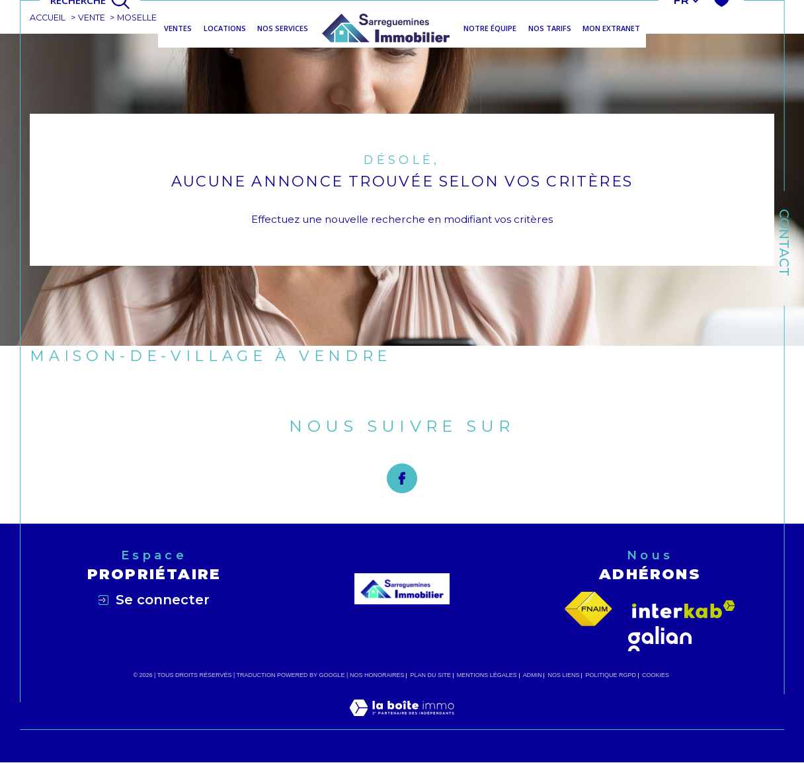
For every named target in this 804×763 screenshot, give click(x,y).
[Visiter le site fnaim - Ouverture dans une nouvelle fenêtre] (588, 609)
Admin (532, 675)
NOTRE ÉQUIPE (489, 28)
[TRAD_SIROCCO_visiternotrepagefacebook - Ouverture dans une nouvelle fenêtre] (402, 478)
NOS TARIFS (549, 28)
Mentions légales (487, 675)
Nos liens (564, 675)
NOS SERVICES (282, 28)
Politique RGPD (611, 675)
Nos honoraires (377, 675)
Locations (225, 28)
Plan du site (430, 675)
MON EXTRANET (611, 28)
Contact (784, 242)
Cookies (655, 675)
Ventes (178, 28)
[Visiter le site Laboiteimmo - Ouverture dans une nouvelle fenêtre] (401, 723)
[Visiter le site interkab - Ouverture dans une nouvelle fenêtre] (683, 609)
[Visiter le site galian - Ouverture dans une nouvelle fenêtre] (660, 639)
